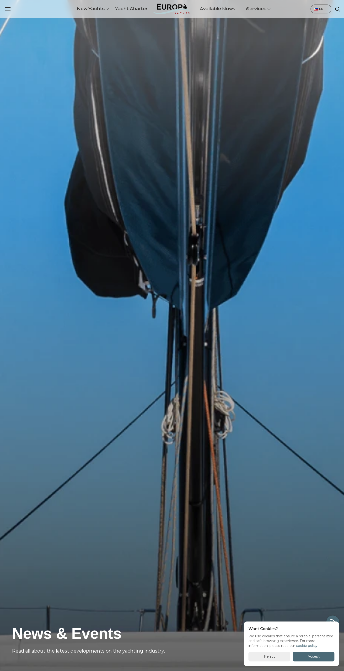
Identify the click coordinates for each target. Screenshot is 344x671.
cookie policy (306, 645)
